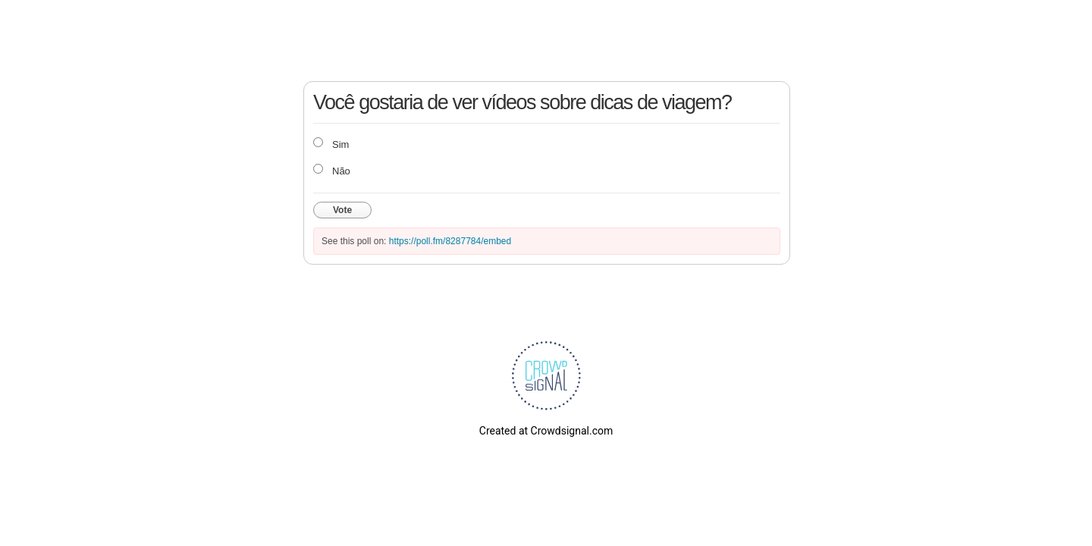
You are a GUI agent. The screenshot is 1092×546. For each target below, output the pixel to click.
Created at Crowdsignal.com (546, 431)
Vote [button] (342, 210)
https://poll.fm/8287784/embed (450, 241)
